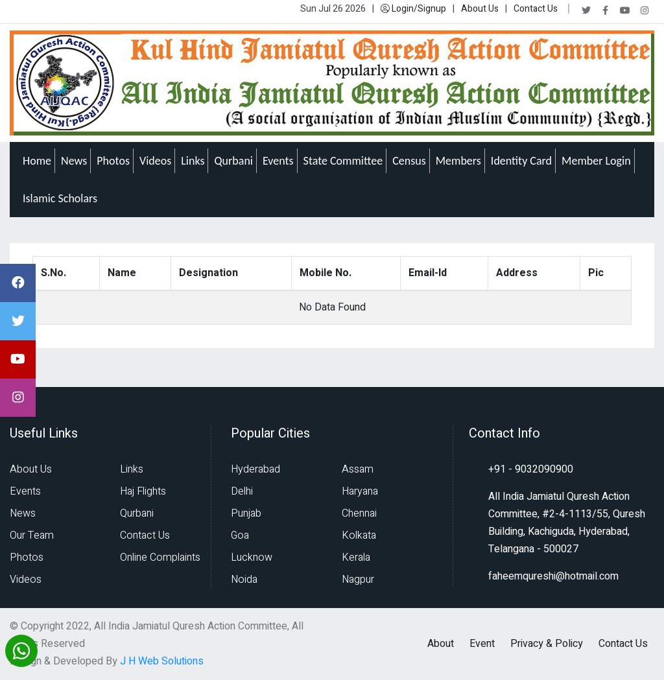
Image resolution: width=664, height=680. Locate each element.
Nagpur (358, 579)
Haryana (360, 491)
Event (482, 643)
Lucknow (251, 557)
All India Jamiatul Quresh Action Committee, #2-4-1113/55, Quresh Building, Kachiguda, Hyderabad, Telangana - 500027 (566, 523)
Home (37, 161)
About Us (480, 9)
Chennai (359, 513)
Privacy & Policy (546, 643)
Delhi (242, 491)
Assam (358, 469)
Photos (113, 161)
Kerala (356, 557)
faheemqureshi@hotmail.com (553, 576)
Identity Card (521, 161)
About (440, 643)
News (74, 161)
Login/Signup (413, 9)
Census (409, 161)
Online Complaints (160, 557)
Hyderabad (255, 469)
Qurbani (233, 161)
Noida (244, 579)
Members (458, 161)
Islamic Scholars (60, 198)
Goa (240, 535)
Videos (155, 161)
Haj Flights (143, 491)
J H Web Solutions (162, 661)
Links (192, 161)
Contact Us (536, 9)
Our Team (32, 535)
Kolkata (359, 535)
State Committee (343, 161)
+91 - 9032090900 (530, 469)
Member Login (596, 161)
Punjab (246, 513)
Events (278, 161)
